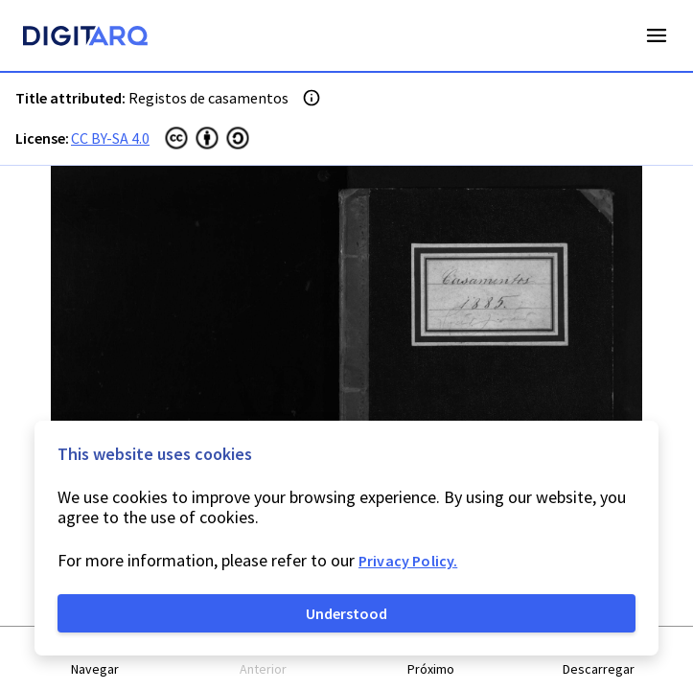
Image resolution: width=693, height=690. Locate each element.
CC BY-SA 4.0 (110, 138)
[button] (95, 658)
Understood (346, 613)
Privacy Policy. (407, 560)
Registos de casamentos (208, 97)
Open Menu (656, 35)
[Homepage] (85, 38)
